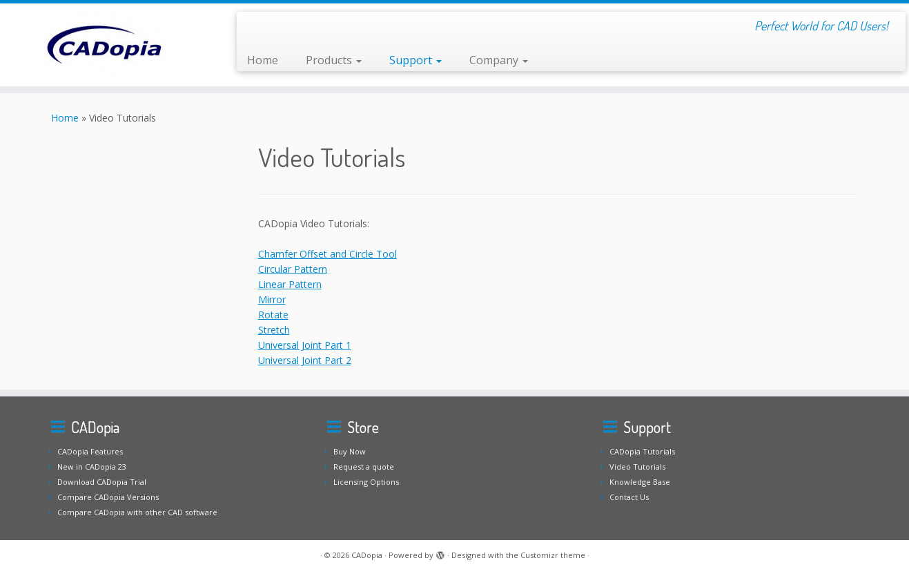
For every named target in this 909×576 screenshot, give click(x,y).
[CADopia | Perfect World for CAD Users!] (105, 44)
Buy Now (349, 451)
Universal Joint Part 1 (304, 345)
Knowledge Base (639, 482)
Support (415, 60)
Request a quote (363, 466)
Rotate (273, 314)
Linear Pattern (290, 284)
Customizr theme (552, 555)
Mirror (272, 299)
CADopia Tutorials (642, 451)
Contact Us (629, 497)
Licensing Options (366, 482)
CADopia (366, 555)
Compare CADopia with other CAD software (137, 512)
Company (498, 60)
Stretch (274, 329)
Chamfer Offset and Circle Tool (327, 253)
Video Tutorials (637, 466)
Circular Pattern (292, 269)
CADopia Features (90, 451)
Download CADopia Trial (101, 482)
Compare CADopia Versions (108, 497)
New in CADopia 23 (91, 466)
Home (262, 60)
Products (334, 60)
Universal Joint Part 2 (304, 360)
